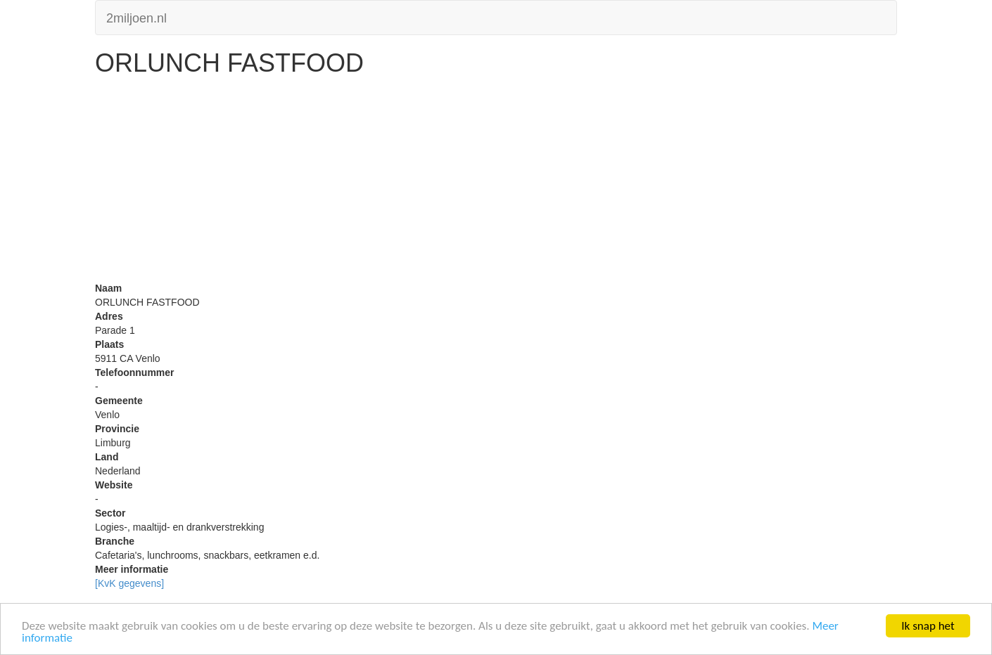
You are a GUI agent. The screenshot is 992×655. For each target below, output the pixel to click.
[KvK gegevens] (129, 583)
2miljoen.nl (136, 16)
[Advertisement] (496, 182)
